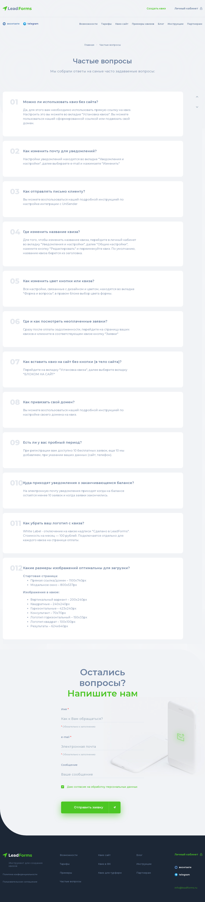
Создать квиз (156, 8)
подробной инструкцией (99, 410)
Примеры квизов (143, 23)
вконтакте (11, 23)
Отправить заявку (95, 807)
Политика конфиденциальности (20, 874)
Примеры (66, 872)
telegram (30, 23)
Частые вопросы (70, 881)
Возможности (88, 23)
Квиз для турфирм (110, 872)
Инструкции (175, 23)
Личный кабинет (188, 8)
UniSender (69, 204)
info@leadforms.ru (186, 887)
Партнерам (194, 23)
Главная (89, 44)
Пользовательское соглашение (20, 881)
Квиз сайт (121, 23)
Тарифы (106, 23)
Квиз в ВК (104, 863)
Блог (161, 23)
